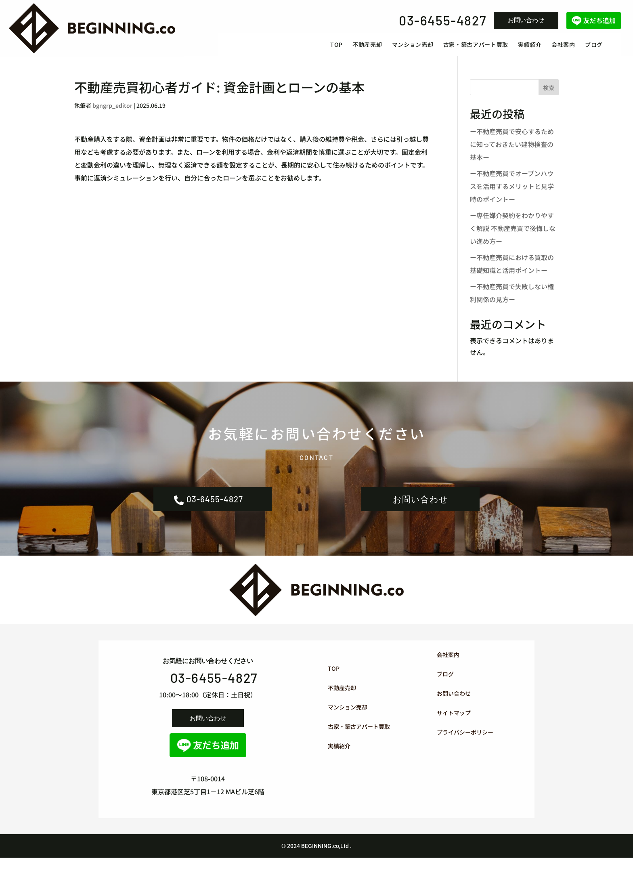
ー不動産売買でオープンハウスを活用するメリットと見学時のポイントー (512, 194)
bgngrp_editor (112, 113)
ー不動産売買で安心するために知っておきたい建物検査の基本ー (512, 152)
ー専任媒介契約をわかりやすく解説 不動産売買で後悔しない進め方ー (512, 236)
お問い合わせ (526, 20)
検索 (548, 96)
